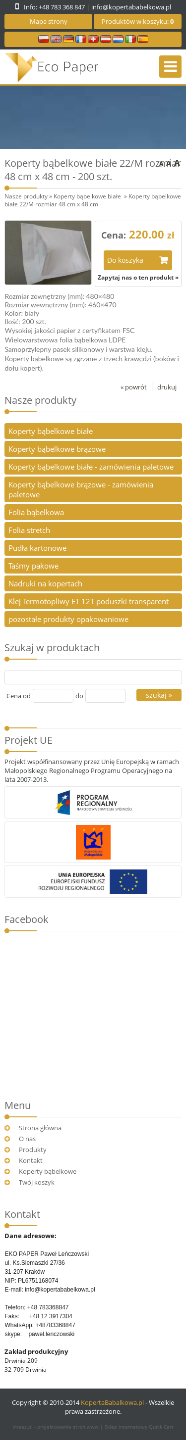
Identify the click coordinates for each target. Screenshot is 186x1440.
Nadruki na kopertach (45, 583)
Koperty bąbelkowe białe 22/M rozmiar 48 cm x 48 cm (92, 200)
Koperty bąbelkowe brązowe (57, 449)
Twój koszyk (37, 1182)
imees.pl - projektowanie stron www (56, 1426)
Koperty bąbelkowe (47, 1171)
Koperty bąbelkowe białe (88, 196)
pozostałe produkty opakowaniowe (68, 619)
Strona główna (40, 1127)
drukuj (167, 387)
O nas (27, 1138)
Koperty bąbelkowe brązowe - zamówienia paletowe (80, 489)
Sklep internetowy (139, 1426)
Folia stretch (29, 530)
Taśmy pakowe (33, 566)
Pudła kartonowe (37, 548)
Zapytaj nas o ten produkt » (138, 277)
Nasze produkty (26, 196)
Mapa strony (48, 21)
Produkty (33, 1149)
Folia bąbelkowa (36, 512)
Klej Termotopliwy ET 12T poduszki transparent (88, 601)
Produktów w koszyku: (138, 21)
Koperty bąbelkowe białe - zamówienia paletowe (91, 467)
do (79, 695)
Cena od (18, 695)
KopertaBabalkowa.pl (112, 1402)
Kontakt (31, 1160)
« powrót (134, 387)
